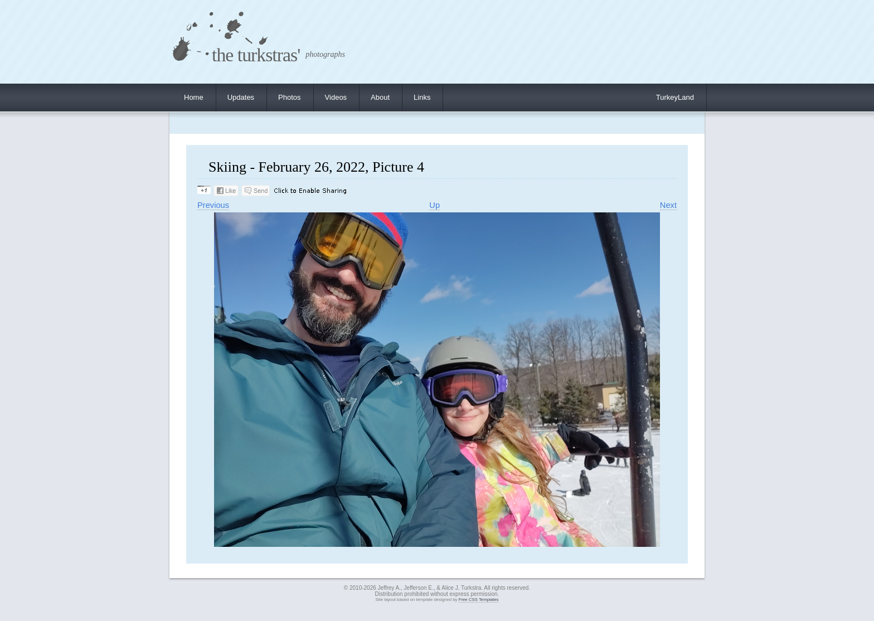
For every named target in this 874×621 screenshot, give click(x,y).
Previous (213, 205)
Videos (336, 97)
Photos (289, 97)
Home (193, 97)
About (380, 97)
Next (668, 205)
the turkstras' (256, 55)
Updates (240, 97)
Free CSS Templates (479, 599)
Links (422, 97)
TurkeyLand (675, 97)
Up (434, 205)
